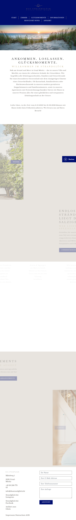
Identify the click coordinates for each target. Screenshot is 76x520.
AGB (28, 515)
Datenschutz (20, 515)
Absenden (46, 502)
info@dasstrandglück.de (15, 491)
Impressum (10, 515)
